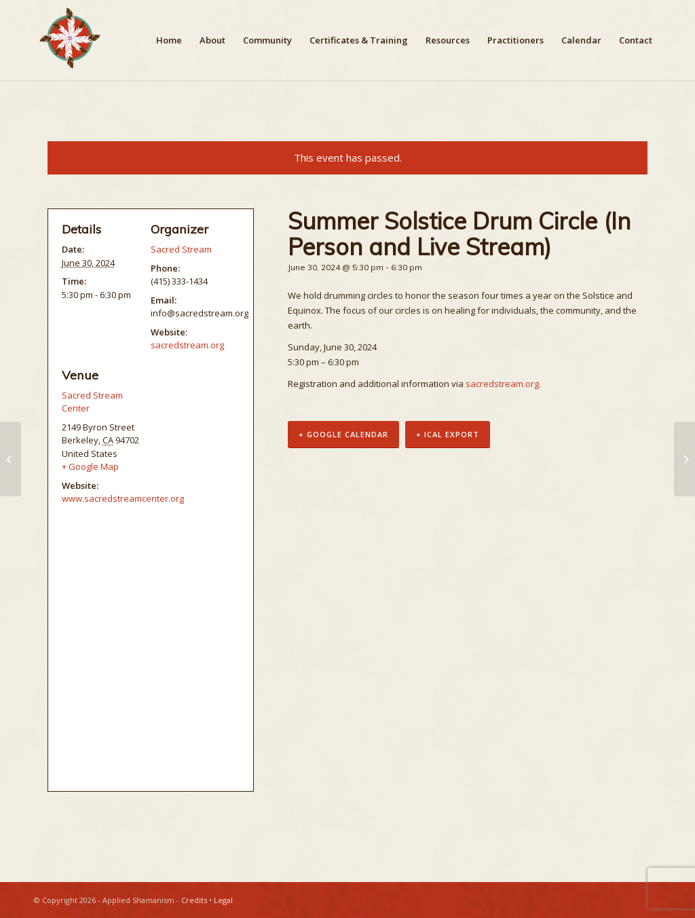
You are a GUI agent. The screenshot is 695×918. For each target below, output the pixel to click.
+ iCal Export (447, 434)
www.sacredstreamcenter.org (123, 498)
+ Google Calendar (343, 434)
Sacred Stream (181, 249)
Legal (223, 900)
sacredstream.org (187, 345)
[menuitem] (169, 40)
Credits (194, 900)
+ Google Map (90, 466)
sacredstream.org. (503, 384)
